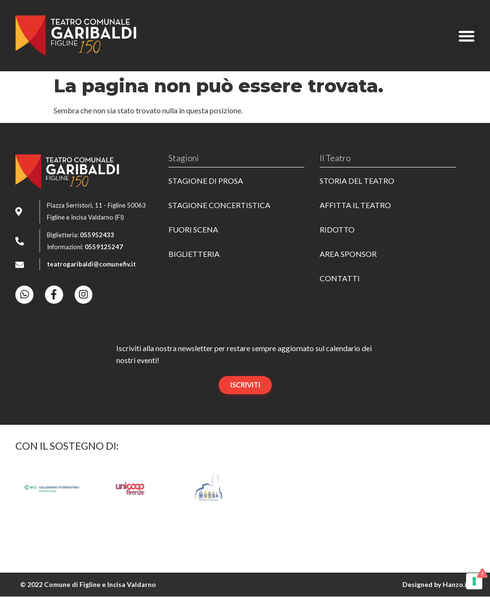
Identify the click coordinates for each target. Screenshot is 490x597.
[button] (466, 36)
